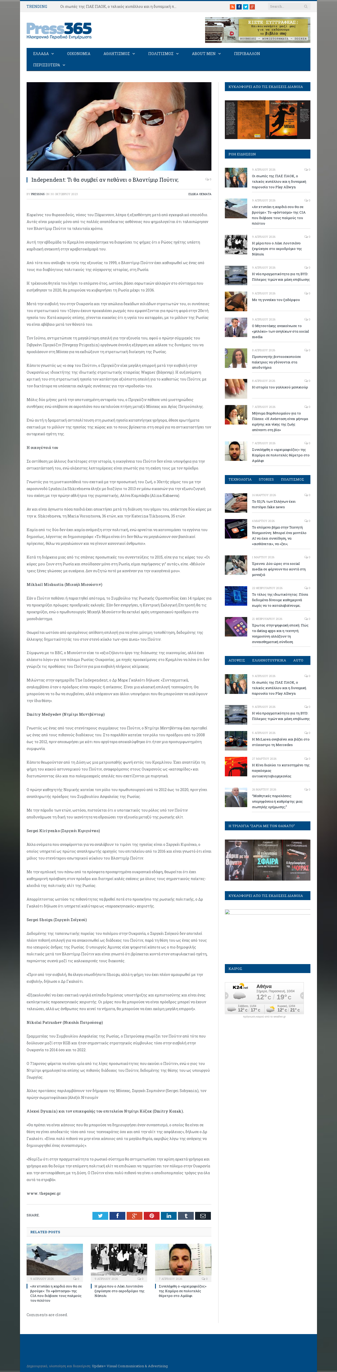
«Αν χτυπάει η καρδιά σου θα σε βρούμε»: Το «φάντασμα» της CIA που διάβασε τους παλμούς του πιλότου (56, 1292)
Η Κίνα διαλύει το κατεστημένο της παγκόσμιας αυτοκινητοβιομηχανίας (281, 770)
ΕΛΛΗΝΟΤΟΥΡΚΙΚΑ (269, 660)
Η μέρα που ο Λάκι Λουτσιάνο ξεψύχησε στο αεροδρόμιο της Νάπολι (120, 1290)
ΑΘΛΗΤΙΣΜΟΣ (116, 53)
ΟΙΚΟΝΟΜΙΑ (78, 53)
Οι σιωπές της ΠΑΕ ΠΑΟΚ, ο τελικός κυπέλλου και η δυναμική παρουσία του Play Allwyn (120, 6)
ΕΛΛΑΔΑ (41, 53)
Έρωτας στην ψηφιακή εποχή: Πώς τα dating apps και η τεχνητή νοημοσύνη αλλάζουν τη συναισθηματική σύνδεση (280, 633)
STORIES (266, 479)
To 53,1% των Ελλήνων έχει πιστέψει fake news (274, 504)
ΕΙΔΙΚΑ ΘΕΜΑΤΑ (200, 194)
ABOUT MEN (204, 53)
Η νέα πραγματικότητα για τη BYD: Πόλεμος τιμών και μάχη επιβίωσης (281, 276)
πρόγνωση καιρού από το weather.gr (264, 1016)
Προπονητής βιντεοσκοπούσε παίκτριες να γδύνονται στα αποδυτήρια (276, 362)
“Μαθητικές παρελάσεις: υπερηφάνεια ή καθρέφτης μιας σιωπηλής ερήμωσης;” (277, 801)
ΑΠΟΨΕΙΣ (237, 660)
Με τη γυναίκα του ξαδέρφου (276, 299)
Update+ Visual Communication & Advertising (130, 1365)
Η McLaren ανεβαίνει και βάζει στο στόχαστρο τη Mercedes (281, 742)
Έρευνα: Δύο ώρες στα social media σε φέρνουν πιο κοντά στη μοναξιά (279, 569)
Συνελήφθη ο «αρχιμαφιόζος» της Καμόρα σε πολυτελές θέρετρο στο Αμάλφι (182, 1290)
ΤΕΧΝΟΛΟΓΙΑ (240, 479)
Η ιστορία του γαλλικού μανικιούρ (280, 386)
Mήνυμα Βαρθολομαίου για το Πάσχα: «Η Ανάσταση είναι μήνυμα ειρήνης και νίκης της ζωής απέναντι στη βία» (280, 421)
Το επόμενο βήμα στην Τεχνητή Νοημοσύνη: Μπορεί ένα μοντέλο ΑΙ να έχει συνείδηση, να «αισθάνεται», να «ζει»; (279, 535)
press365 (38, 194)
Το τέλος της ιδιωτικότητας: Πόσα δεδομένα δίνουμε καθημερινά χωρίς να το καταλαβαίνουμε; (280, 600)
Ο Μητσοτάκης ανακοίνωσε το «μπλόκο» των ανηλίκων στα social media (280, 331)
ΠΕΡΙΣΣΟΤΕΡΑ (46, 64)
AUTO (299, 660)
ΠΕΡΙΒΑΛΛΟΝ (247, 53)
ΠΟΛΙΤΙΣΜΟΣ (161, 53)
